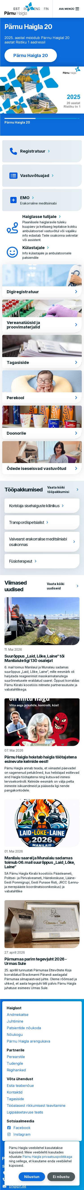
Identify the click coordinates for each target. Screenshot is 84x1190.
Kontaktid (14, 1092)
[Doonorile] (42, 422)
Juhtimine (15, 1021)
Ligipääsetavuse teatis (25, 1112)
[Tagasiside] (42, 351)
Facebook (21, 1127)
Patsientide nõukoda (24, 1028)
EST (16, 9)
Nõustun (31, 1176)
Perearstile (16, 1057)
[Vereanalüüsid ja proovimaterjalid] (42, 316)
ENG (37, 9)
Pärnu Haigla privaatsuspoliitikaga (47, 1157)
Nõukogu (15, 1034)
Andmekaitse (17, 1014)
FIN (46, 9)
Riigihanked (16, 1070)
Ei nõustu (61, 1176)
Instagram (21, 1134)
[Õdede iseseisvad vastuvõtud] (42, 457)
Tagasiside (15, 1099)
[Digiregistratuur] (42, 280)
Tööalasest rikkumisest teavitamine (36, 1105)
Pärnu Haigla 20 (30, 55)
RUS (27, 9)
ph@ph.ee (17, 1186)
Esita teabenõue (20, 1085)
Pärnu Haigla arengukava (28, 1041)
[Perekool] (42, 386)
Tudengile (15, 1063)
